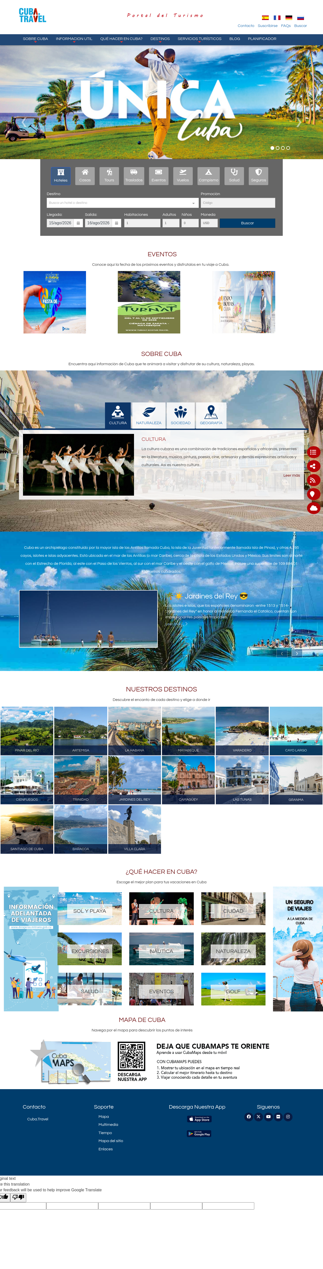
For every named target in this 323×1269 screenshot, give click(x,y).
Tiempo (105, 1133)
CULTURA (118, 415)
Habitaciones (136, 215)
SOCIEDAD (180, 415)
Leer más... (176, 624)
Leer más (292, 475)
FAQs (286, 26)
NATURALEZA (149, 415)
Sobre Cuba (35, 40)
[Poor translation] (18, 1197)
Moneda (208, 215)
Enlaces (105, 1149)
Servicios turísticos (200, 40)
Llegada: (54, 215)
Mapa (103, 1117)
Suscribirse (268, 26)
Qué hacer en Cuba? (121, 40)
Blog (235, 39)
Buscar (300, 26)
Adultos (169, 215)
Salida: (91, 215)
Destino (53, 194)
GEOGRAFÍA (211, 415)
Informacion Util (74, 40)
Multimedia (108, 1125)
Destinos (160, 40)
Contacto (246, 26)
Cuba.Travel (37, 1119)
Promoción (210, 194)
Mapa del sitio (110, 1141)
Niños (187, 215)
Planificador (262, 39)
